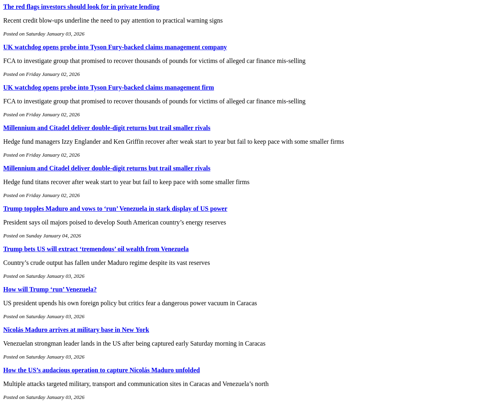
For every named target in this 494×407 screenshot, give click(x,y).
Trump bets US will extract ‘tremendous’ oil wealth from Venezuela (96, 248)
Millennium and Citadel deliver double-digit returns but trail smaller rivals (106, 127)
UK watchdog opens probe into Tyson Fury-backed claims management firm (108, 87)
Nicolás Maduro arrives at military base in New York (76, 329)
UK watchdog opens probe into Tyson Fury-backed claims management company (115, 47)
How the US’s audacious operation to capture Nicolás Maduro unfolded (101, 370)
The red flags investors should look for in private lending (81, 6)
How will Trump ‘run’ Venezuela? (50, 289)
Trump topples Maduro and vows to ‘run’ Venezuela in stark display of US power (115, 208)
